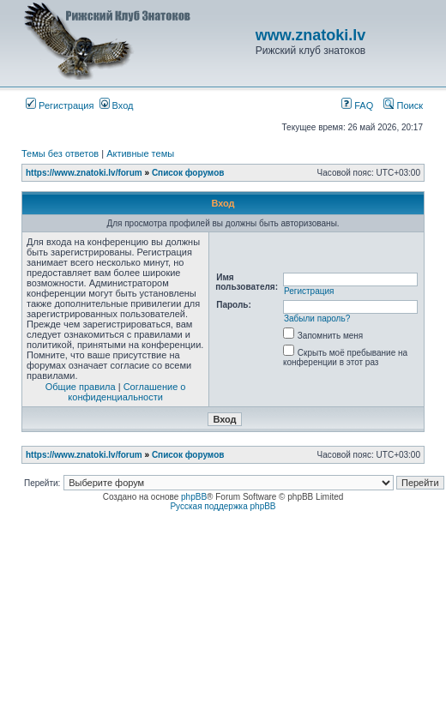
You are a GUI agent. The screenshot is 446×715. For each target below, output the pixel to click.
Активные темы (140, 153)
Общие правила (80, 387)
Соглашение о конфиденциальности (126, 392)
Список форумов (188, 172)
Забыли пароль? (317, 318)
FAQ (357, 105)
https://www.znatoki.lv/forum (84, 172)
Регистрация (59, 105)
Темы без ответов (60, 153)
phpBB (194, 497)
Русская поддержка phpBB (222, 506)
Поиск (403, 105)
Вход (116, 105)
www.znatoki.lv (310, 35)
